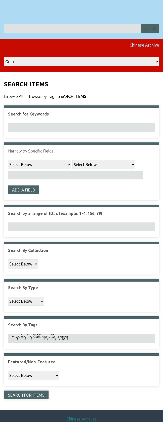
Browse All (13, 96)
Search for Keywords (28, 114)
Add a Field (23, 190)
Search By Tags (22, 325)
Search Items (72, 96)
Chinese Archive (144, 45)
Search (154, 28)
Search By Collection (28, 250)
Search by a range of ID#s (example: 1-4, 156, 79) (55, 213)
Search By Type (23, 287)
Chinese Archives (81, 419)
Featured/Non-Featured (32, 362)
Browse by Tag (40, 96)
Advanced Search (145, 28)
